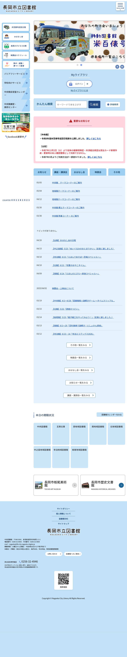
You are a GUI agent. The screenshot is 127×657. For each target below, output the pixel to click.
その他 (116, 172)
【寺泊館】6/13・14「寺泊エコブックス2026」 (73, 333)
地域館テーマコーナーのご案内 (66, 190)
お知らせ (42, 172)
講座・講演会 (60, 172)
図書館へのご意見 (72, 554)
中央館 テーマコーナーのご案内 (67, 182)
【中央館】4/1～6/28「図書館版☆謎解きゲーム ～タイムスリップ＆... (83, 300)
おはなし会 (79, 172)
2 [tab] (81, 65)
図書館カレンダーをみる (112, 414)
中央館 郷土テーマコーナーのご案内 (68, 207)
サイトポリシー (63, 508)
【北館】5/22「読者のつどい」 (66, 308)
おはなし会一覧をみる (78, 370)
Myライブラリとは (79, 90)
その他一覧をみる (78, 345)
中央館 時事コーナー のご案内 (65, 215)
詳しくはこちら (93, 138)
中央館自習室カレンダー (16, 93)
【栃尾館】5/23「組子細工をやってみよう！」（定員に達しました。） (83, 317)
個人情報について (63, 513)
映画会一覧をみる (78, 357)
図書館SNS (63, 519)
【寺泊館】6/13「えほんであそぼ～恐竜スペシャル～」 (77, 256)
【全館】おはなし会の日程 (64, 240)
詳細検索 (112, 104)
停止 (122, 67)
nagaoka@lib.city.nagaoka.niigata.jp (22, 544)
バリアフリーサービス (16, 73)
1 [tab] (77, 65)
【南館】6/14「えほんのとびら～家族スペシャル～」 (76, 273)
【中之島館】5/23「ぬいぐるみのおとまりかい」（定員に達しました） (83, 248)
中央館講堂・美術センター (16, 106)
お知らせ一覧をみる (78, 382)
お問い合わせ (52, 554)
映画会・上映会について (63, 288)
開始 (117, 67)
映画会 (98, 172)
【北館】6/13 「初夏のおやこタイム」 (69, 265)
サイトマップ (63, 523)
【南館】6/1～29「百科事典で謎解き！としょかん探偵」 (77, 325)
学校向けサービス (16, 82)
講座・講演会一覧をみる (78, 395)
